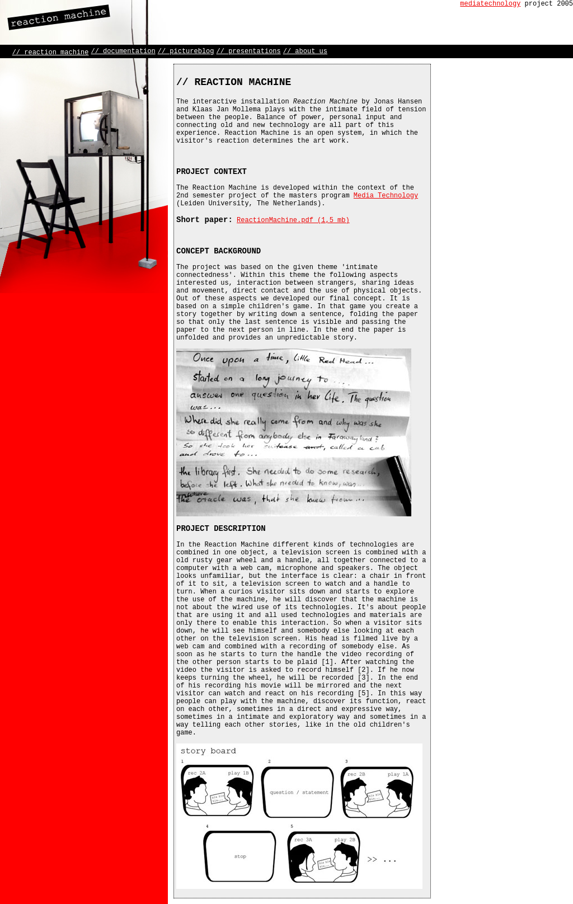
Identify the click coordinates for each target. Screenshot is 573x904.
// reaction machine (50, 53)
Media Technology (386, 196)
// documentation (123, 51)
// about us (305, 51)
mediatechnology (490, 4)
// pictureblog (186, 51)
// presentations (249, 51)
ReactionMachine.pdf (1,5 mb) (293, 220)
